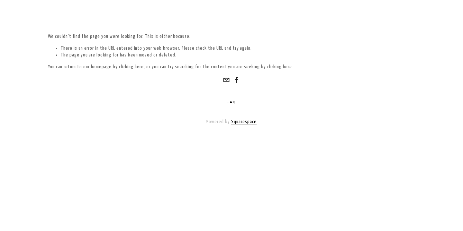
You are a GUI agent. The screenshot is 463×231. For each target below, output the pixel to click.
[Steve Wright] (236, 80)
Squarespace (244, 121)
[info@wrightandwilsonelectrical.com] (226, 80)
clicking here (131, 66)
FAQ (231, 102)
